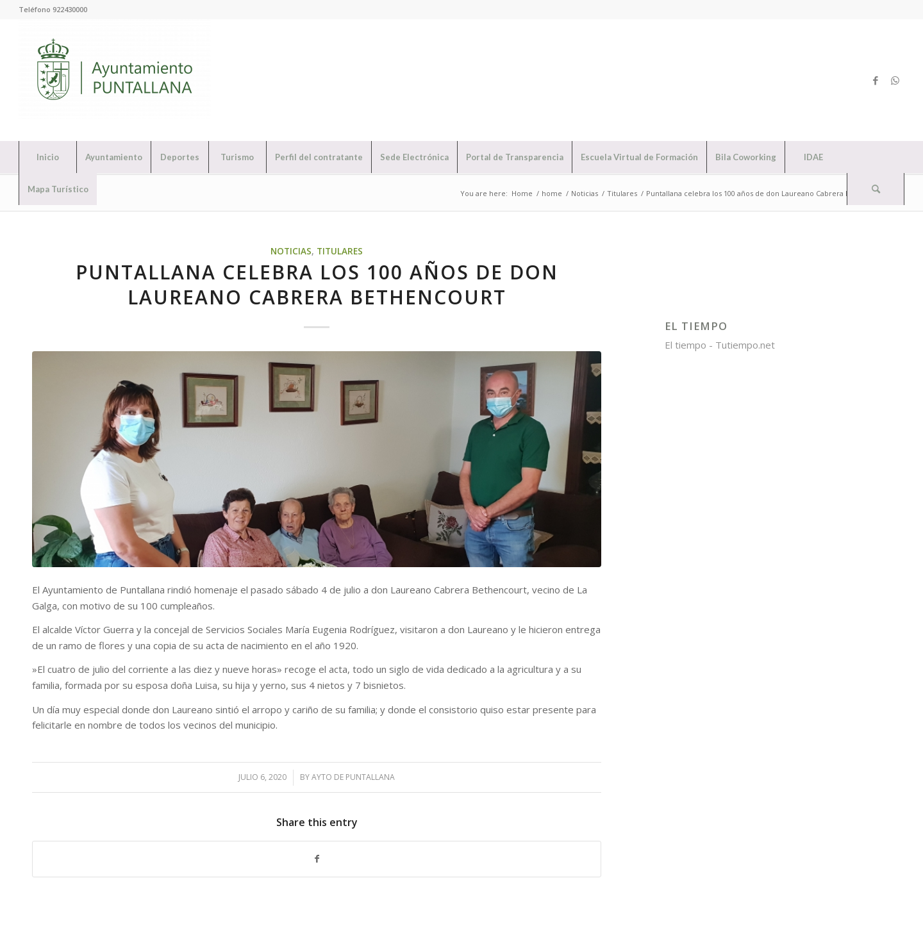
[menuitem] (47, 157)
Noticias (291, 251)
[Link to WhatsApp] (894, 80)
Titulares (340, 251)
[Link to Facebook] (875, 80)
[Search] (875, 189)
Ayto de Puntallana (353, 777)
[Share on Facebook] (317, 859)
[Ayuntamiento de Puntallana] (115, 80)
